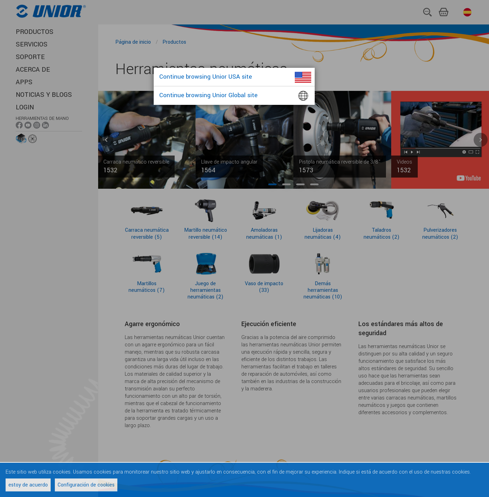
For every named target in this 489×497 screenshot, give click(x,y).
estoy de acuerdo (28, 485)
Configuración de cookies (86, 485)
